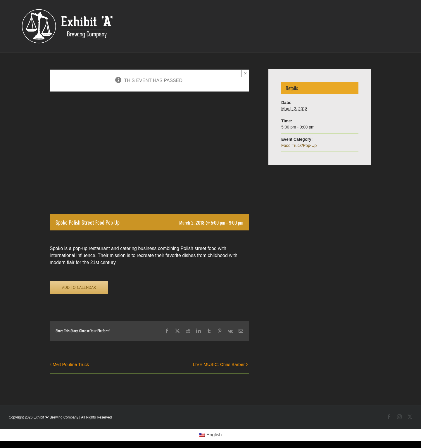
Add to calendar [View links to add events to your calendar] (79, 287)
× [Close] (245, 73)
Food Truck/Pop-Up (299, 145)
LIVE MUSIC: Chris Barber (219, 364)
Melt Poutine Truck (71, 364)
